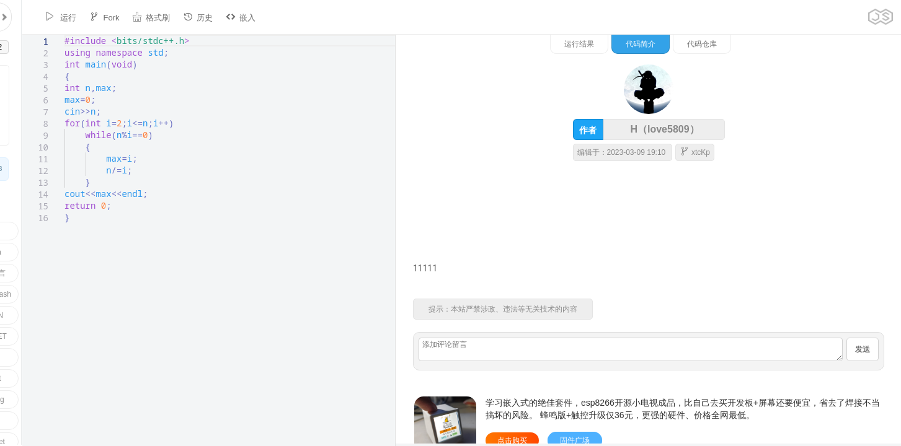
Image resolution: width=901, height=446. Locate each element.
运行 (40, 17)
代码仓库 (831, 44)
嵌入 (221, 17)
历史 (178, 17)
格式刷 (131, 17)
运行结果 (708, 44)
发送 (862, 349)
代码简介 (769, 44)
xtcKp (824, 151)
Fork (84, 17)
